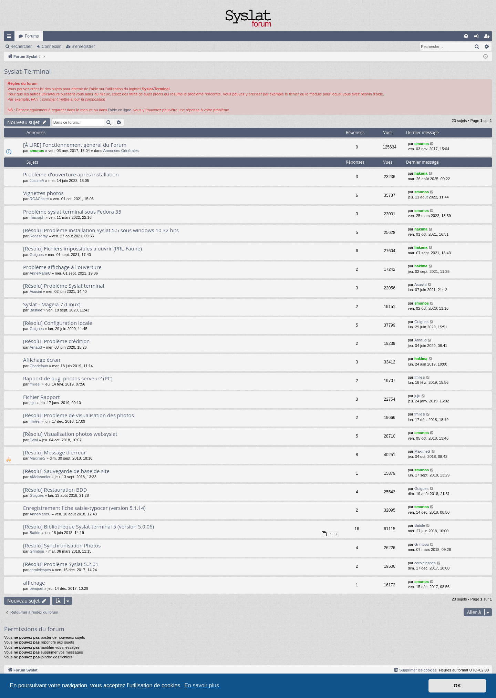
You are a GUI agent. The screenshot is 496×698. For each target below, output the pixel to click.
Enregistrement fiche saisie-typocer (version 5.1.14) (84, 507)
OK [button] (457, 685)
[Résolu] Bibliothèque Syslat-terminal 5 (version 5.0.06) (88, 526)
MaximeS (37, 458)
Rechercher (21, 46)
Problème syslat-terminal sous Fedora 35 (72, 211)
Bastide (36, 310)
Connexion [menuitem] (478, 37)
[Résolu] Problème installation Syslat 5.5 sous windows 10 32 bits (101, 230)
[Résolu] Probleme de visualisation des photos (78, 415)
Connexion (51, 46)
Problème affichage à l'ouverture (62, 267)
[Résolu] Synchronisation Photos (62, 545)
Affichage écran (41, 359)
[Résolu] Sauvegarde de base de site (66, 471)
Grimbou (37, 551)
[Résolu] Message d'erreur (54, 452)
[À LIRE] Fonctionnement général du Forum (74, 144)
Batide (35, 533)
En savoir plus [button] (201, 685)
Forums (32, 36)
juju (32, 403)
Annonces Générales (121, 150)
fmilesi (35, 384)
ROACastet (39, 199)
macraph (37, 217)
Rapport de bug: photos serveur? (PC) (68, 378)
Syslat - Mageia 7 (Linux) (52, 304)
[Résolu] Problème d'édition (56, 341)
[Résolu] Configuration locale (57, 322)
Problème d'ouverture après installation (71, 174)
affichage (34, 582)
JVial (34, 440)
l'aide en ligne (119, 110)
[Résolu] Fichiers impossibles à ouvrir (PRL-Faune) (82, 248)
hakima (420, 173)
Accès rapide (10, 37)
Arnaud (36, 347)
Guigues (37, 255)
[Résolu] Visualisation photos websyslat (70, 433)
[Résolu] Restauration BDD (55, 489)
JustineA (37, 180)
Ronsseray (39, 236)
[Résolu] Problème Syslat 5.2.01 (61, 564)
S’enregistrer (83, 46)
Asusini (36, 291)
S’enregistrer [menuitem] (488, 37)
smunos (37, 150)
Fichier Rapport (41, 396)
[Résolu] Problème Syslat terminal (63, 285)
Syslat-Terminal (27, 71)
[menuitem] (466, 36)
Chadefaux (39, 366)
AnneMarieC (40, 273)
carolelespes (40, 570)
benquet (36, 588)
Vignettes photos (43, 192)
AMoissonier (40, 477)
